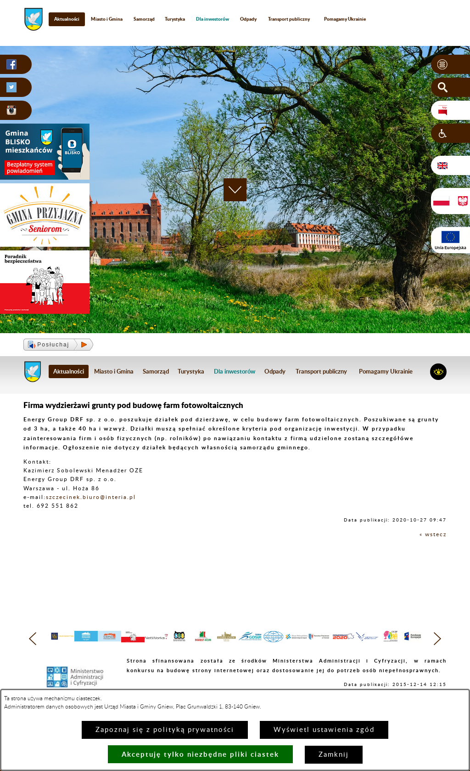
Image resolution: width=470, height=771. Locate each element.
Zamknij (334, 754)
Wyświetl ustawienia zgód (324, 729)
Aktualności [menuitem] (66, 19)
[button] (450, 64)
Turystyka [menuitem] (175, 19)
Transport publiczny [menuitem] (289, 19)
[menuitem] (212, 19)
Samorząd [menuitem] (144, 19)
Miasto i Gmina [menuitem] (107, 19)
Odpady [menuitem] (248, 19)
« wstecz (433, 534)
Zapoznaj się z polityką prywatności (164, 729)
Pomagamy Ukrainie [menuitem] (345, 19)
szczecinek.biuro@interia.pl (91, 497)
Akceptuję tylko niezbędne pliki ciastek (200, 754)
